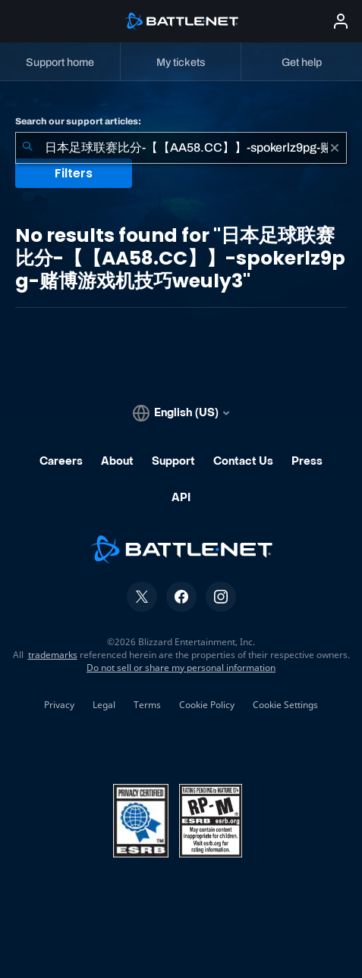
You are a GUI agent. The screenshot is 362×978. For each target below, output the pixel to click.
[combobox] (181, 148)
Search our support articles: (78, 121)
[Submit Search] (27, 148)
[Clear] (335, 148)
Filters (74, 173)
